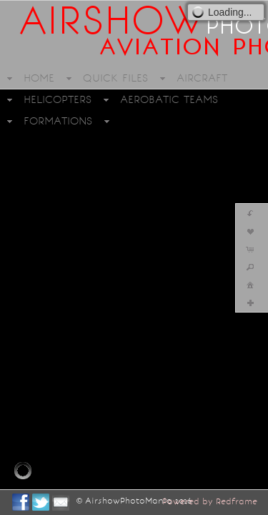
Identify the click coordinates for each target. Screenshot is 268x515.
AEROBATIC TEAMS (169, 99)
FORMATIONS (58, 120)
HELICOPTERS (57, 99)
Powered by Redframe (209, 501)
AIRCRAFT (202, 78)
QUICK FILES (115, 78)
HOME (39, 78)
